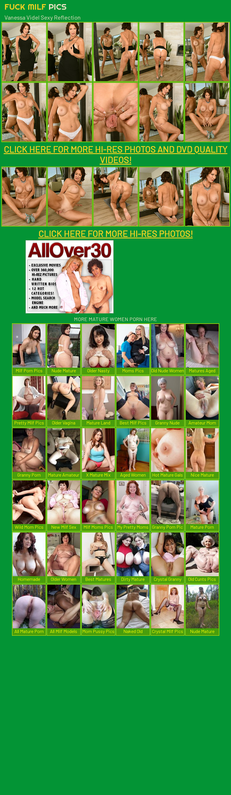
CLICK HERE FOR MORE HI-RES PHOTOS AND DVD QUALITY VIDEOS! (115, 154)
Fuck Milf (35, 6)
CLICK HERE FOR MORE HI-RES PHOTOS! (115, 233)
